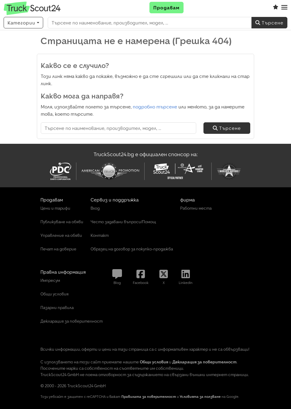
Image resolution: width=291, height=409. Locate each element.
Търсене (269, 23)
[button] (284, 7)
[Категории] (23, 22)
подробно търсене (155, 107)
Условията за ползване (200, 396)
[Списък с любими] (275, 7)
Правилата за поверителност (148, 396)
